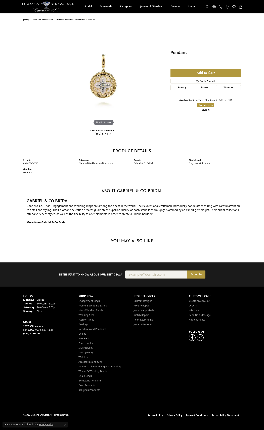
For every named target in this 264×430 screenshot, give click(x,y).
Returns (204, 88)
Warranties (229, 88)
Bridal (88, 6)
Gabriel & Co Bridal (143, 163)
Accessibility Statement (225, 415)
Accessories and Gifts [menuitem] (90, 361)
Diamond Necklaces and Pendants (71, 19)
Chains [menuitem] (82, 333)
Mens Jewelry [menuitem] (85, 352)
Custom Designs (143, 300)
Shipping (182, 88)
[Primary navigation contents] (140, 6)
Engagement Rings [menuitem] (89, 300)
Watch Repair (141, 315)
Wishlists (194, 310)
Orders (193, 305)
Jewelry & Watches (151, 6)
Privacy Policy (174, 415)
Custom (175, 6)
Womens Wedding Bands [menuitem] (92, 305)
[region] (103, 76)
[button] (207, 6)
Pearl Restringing (143, 319)
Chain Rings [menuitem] (85, 375)
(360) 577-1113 (103, 134)
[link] (220, 6)
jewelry (26, 19)
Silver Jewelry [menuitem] (85, 347)
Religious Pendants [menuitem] (89, 390)
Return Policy (155, 415)
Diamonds (106, 6)
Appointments (197, 319)
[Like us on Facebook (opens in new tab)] (192, 337)
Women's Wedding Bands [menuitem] (92, 371)
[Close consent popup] (65, 425)
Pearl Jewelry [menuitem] (85, 343)
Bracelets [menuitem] (83, 338)
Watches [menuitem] (83, 357)
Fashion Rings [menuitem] (86, 319)
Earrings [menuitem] (83, 324)
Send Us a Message (200, 315)
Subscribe (196, 274)
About (191, 6)
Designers (126, 6)
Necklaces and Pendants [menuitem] (92, 329)
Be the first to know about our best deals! (91, 274)
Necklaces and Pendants (43, 19)
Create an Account (199, 300)
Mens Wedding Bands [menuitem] (90, 310)
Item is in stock (206, 105)
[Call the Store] (31, 333)
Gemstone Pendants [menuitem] (89, 380)
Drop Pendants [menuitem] (86, 385)
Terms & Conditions (197, 415)
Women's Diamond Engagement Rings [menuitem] (100, 366)
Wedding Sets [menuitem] (86, 315)
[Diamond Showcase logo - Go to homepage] (48, 6)
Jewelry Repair (142, 305)
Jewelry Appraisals (144, 310)
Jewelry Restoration (144, 324)
